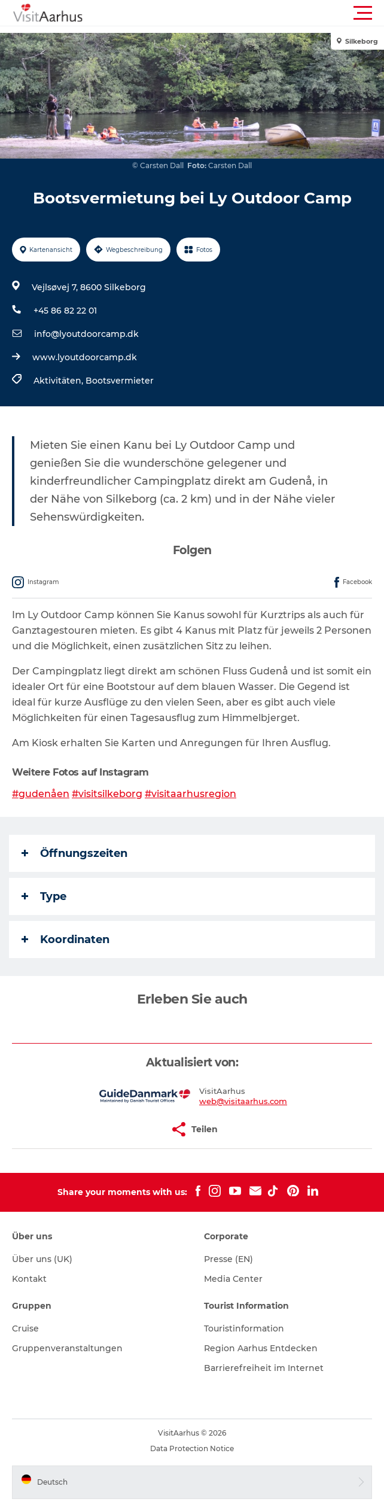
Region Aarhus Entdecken (261, 1348)
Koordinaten (65, 939)
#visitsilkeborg (107, 793)
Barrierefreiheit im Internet (264, 1368)
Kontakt (29, 1278)
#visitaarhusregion (190, 793)
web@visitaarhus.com (243, 1101)
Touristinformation (244, 1328)
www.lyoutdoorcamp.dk (84, 357)
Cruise (25, 1328)
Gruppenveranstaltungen (67, 1348)
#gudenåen (40, 793)
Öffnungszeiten (74, 853)
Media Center (233, 1278)
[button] (246, 13)
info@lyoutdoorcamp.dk (86, 334)
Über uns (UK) (42, 1259)
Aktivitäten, (59, 380)
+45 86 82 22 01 (65, 310)
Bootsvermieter (120, 380)
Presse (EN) (228, 1259)
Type (44, 896)
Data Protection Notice (192, 1448)
